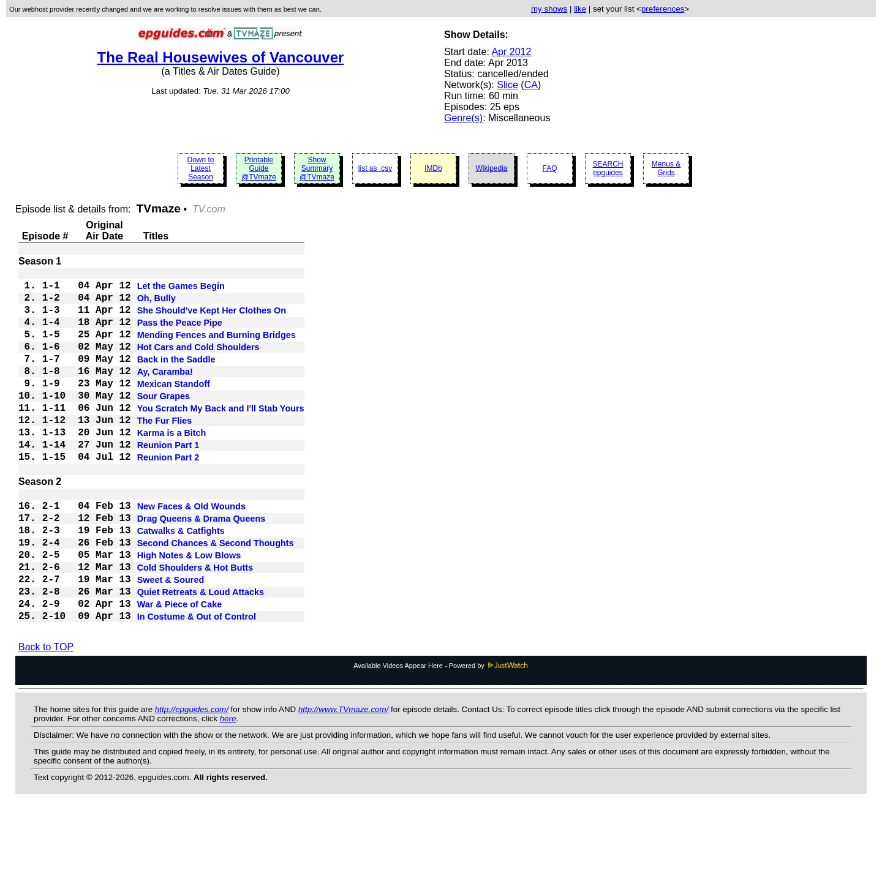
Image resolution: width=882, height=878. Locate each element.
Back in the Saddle (176, 378)
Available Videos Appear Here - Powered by (441, 734)
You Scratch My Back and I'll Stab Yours (220, 436)
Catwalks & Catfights (181, 581)
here (228, 787)
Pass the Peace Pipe (179, 334)
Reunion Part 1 (168, 481)
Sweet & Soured (171, 640)
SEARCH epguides (607, 168)
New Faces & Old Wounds (191, 552)
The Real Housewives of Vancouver (220, 57)
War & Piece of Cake (179, 669)
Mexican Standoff (173, 407)
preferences (662, 8)
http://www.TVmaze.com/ (343, 777)
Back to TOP (46, 715)
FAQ (549, 168)
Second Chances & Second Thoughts (215, 596)
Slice (507, 85)
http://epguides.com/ (191, 777)
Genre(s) (463, 118)
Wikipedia (491, 168)
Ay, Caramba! (165, 392)
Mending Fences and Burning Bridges (216, 348)
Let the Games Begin (181, 290)
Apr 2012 (511, 52)
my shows (549, 8)
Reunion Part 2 (168, 495)
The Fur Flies (164, 451)
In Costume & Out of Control (196, 684)
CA (531, 85)
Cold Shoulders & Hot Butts (195, 625)
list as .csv (375, 168)
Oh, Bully (156, 304)
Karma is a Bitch (171, 466)
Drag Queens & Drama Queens (201, 566)
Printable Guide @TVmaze (258, 168)
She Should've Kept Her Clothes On (211, 319)
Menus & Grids (666, 168)
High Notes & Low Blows (189, 610)
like (580, 8)
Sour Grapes (163, 422)
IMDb (433, 168)
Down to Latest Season (200, 168)
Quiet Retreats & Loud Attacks (200, 654)
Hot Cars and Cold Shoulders (198, 363)
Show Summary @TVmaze (317, 168)
